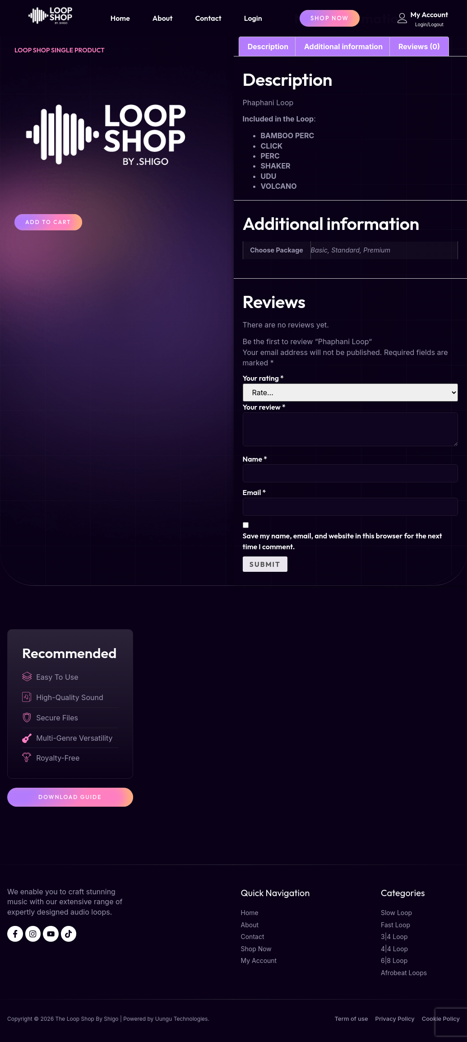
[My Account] (402, 18)
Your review (264, 406)
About (163, 18)
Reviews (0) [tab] (419, 46)
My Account (430, 14)
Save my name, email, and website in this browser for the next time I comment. (342, 542)
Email (254, 492)
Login (253, 18)
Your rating (263, 378)
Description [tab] (268, 46)
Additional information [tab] (343, 46)
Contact (208, 18)
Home (120, 18)
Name (255, 458)
